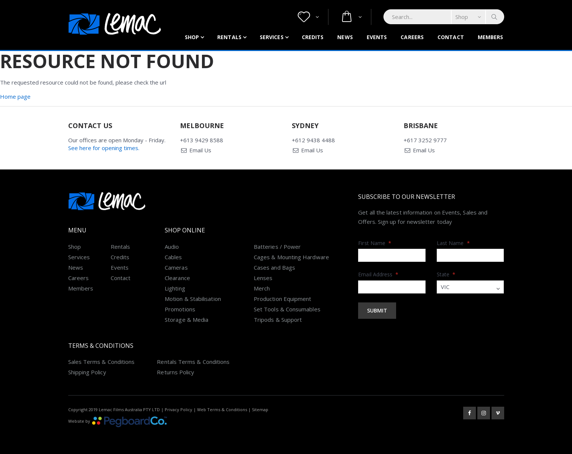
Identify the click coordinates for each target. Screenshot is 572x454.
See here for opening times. (103, 148)
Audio (172, 246)
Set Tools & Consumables (287, 309)
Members (490, 37)
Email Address (378, 274)
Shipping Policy (87, 372)
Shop (192, 37)
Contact (450, 37)
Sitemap (260, 409)
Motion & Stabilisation (193, 298)
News (345, 37)
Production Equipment (283, 298)
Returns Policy (175, 372)
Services (272, 37)
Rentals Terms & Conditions (193, 361)
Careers (412, 37)
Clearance (177, 278)
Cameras (176, 267)
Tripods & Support (278, 319)
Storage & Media (186, 319)
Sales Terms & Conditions (101, 361)
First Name (374, 243)
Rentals (229, 37)
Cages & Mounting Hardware (291, 257)
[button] (308, 16)
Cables (173, 257)
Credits (313, 37)
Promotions (180, 309)
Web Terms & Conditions (222, 409)
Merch (262, 288)
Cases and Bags (274, 267)
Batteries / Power (277, 246)
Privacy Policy (178, 409)
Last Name (453, 243)
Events (377, 37)
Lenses (263, 278)
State (446, 274)
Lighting (175, 288)
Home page (15, 96)
